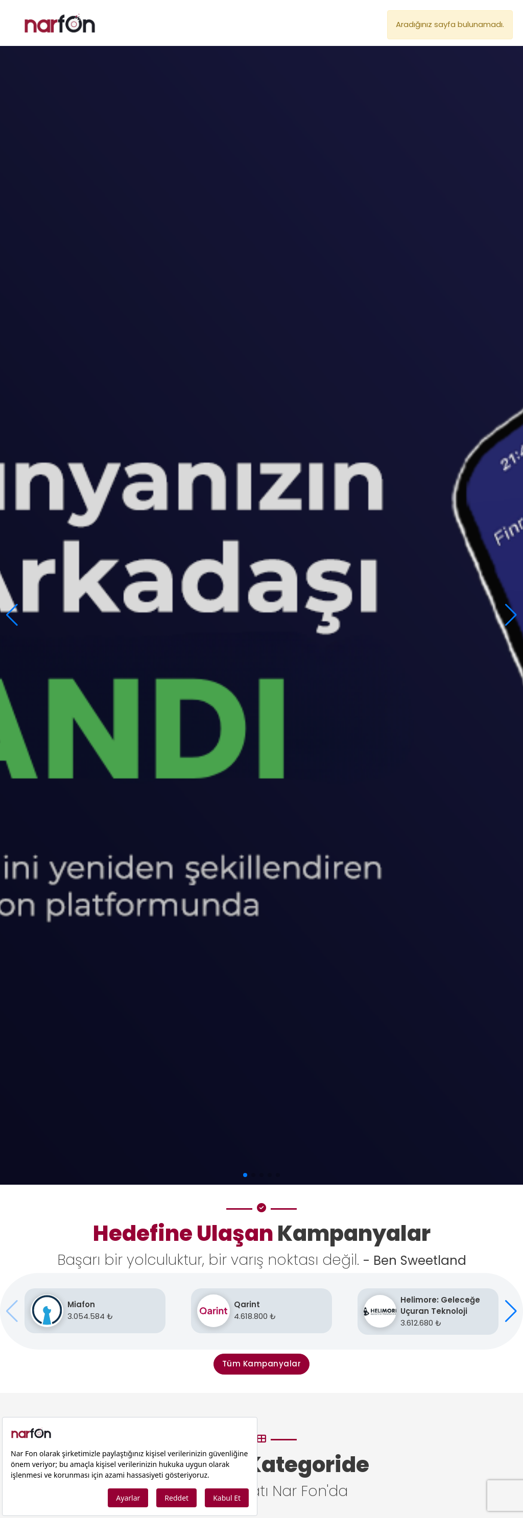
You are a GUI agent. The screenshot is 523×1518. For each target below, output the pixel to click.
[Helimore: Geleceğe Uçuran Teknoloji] (428, 1311)
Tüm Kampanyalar (261, 1363)
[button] (511, 615)
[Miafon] (95, 1310)
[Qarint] (261, 1310)
